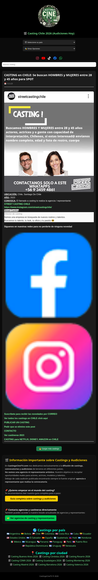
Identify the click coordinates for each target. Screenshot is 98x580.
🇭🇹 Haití (73, 537)
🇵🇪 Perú (67, 541)
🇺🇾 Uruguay (55, 545)
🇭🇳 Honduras (84, 537)
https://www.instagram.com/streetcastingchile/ (28, 207)
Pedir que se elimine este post (19, 427)
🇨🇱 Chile (36, 533)
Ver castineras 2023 (14, 435)
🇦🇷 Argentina (13, 533)
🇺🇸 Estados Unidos (16, 537)
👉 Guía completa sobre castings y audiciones (31, 498)
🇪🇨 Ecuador (85, 533)
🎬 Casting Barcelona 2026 (48, 564)
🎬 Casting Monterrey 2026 (76, 560)
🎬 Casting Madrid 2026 (22, 564)
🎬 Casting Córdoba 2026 (52, 556)
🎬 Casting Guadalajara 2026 (46, 560)
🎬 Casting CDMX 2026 (19, 560)
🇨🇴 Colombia (47, 533)
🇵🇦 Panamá (43, 541)
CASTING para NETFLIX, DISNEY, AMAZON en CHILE (31, 439)
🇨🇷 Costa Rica (62, 533)
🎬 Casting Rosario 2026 (78, 556)
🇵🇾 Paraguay (55, 541)
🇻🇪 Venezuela (69, 545)
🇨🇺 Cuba (74, 533)
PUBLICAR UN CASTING (16, 422)
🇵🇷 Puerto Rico (79, 541)
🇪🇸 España (47, 537)
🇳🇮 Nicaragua (29, 541)
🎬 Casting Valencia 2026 (75, 564)
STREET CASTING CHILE (17, 204)
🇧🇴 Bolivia (26, 533)
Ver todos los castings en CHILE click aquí (26, 418)
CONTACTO (10, 431)
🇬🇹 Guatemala (61, 537)
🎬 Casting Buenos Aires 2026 (23, 556)
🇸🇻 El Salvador (34, 537)
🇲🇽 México (16, 541)
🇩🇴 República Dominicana (35, 545)
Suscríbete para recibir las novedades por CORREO (30, 414)
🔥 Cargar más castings (49, 449)
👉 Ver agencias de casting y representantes (30, 518)
